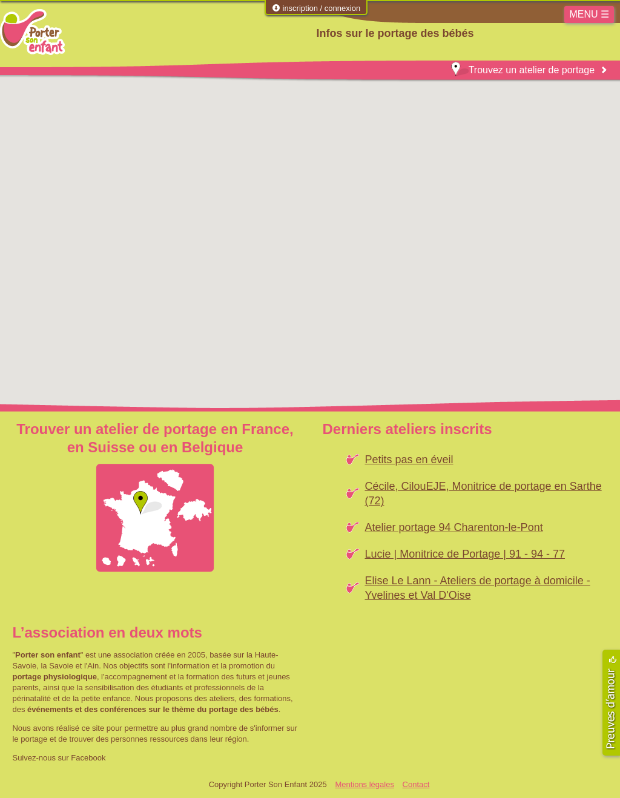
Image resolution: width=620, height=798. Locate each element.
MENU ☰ (589, 14)
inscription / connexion (316, 8)
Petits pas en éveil (408, 459)
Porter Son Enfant (32, 32)
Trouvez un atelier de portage (523, 70)
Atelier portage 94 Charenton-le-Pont (453, 527)
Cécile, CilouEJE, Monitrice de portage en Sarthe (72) (482, 493)
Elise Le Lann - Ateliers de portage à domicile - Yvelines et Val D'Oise (477, 588)
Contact (416, 784)
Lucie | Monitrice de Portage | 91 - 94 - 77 (464, 554)
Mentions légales (364, 784)
